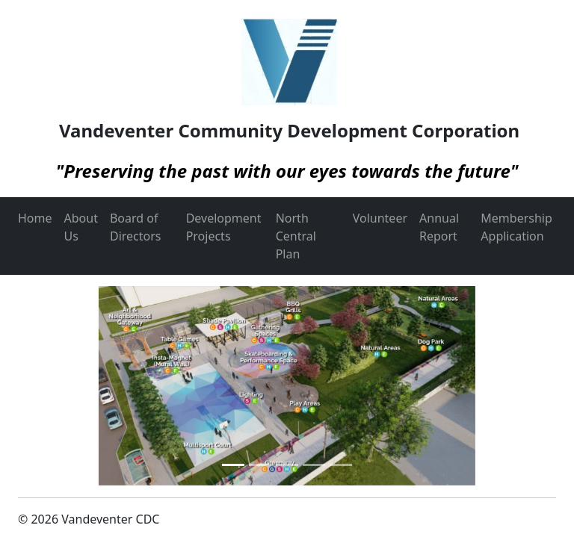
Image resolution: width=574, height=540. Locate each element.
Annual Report (439, 227)
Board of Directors (135, 227)
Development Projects (224, 227)
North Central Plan (296, 236)
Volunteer (380, 218)
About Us (81, 227)
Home (35, 218)
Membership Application (516, 227)
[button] (58, 385)
